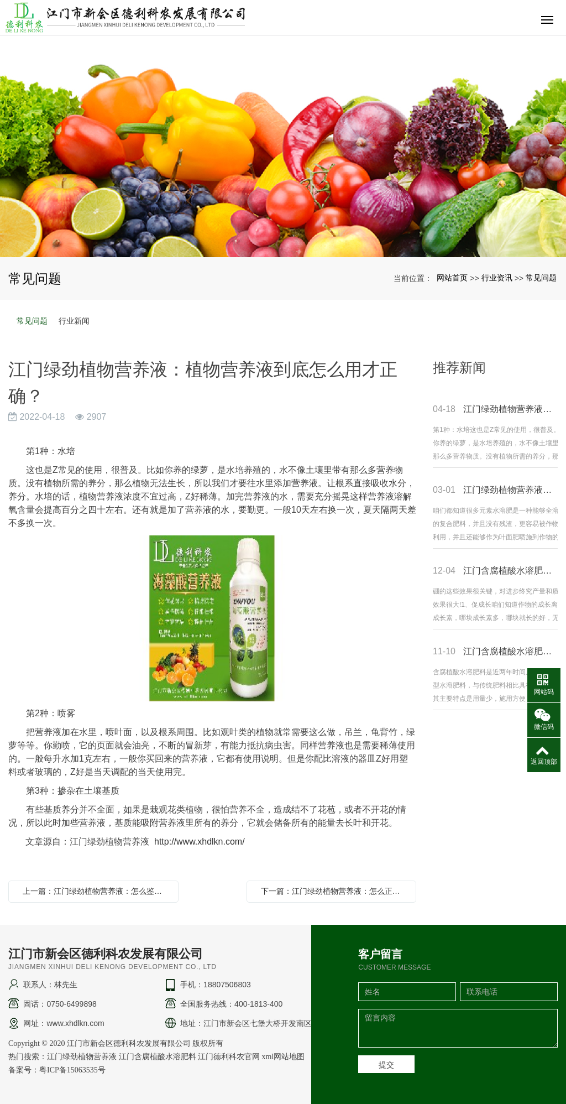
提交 (386, 1064)
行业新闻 (74, 320)
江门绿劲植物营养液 (82, 1057)
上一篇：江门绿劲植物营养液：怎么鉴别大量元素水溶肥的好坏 (96, 891)
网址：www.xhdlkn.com (63, 1023)
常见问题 (541, 277)
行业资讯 (496, 277)
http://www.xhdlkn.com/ (199, 841)
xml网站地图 (283, 1057)
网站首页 (452, 277)
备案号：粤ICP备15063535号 (57, 1070)
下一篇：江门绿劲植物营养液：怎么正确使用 (334, 891)
